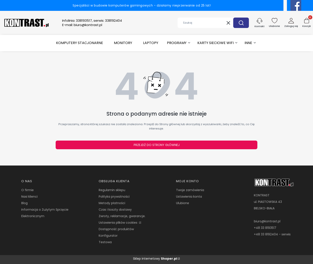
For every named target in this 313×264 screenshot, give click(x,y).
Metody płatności (112, 203)
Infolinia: (92, 20)
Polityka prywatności (114, 196)
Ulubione (182, 203)
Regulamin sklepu (112, 190)
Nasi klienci (29, 196)
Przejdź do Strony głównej (157, 145)
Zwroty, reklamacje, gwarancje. (122, 216)
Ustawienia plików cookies (118, 222)
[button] (241, 23)
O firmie (27, 190)
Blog (24, 203)
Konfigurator (108, 235)
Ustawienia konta (189, 196)
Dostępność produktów (116, 229)
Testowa (105, 242)
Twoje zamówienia (190, 190)
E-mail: (82, 25)
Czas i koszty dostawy (115, 209)
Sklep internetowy (155, 258)
